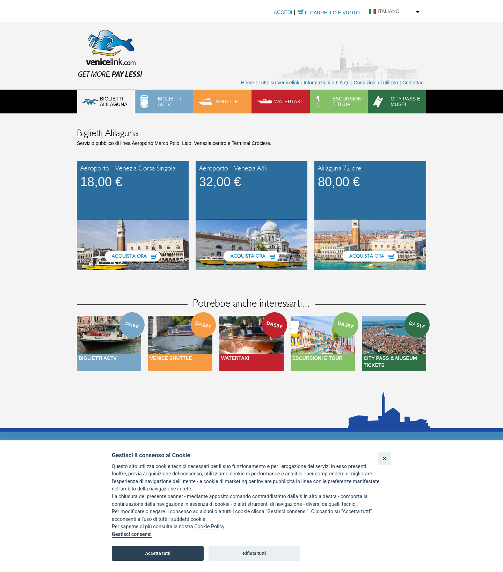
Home (247, 82)
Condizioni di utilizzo (376, 82)
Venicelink (110, 52)
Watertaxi (288, 101)
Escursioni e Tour (317, 358)
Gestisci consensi (132, 534)
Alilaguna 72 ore (340, 168)
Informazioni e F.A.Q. (326, 82)
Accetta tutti (157, 553)
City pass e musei (405, 101)
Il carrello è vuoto (332, 12)
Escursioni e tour (348, 101)
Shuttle (227, 101)
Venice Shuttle (171, 358)
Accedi (283, 12)
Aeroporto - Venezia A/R (233, 168)
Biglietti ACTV (169, 101)
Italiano (389, 11)
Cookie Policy (209, 527)
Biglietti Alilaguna (113, 101)
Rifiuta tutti (254, 553)
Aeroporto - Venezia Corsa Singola (127, 168)
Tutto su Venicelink (278, 82)
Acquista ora (129, 256)
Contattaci (413, 82)
